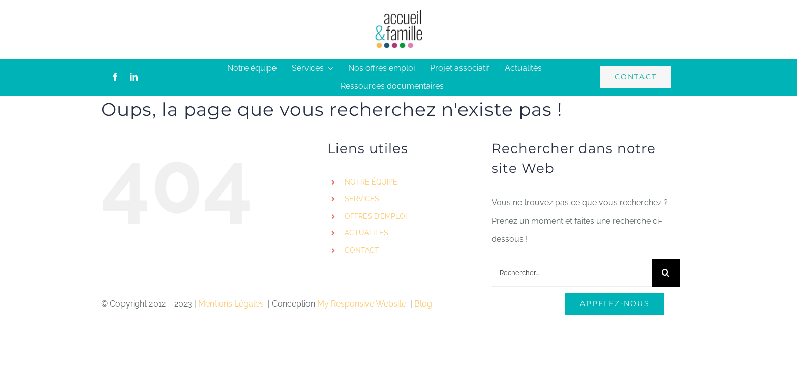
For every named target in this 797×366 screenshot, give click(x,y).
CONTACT (362, 250)
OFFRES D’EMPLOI (376, 216)
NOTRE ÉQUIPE (371, 182)
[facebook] (115, 77)
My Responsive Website (362, 304)
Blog (423, 304)
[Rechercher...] (572, 273)
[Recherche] (666, 273)
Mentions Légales (232, 304)
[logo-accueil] (398, 12)
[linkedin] (134, 77)
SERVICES (362, 199)
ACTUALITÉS (366, 233)
